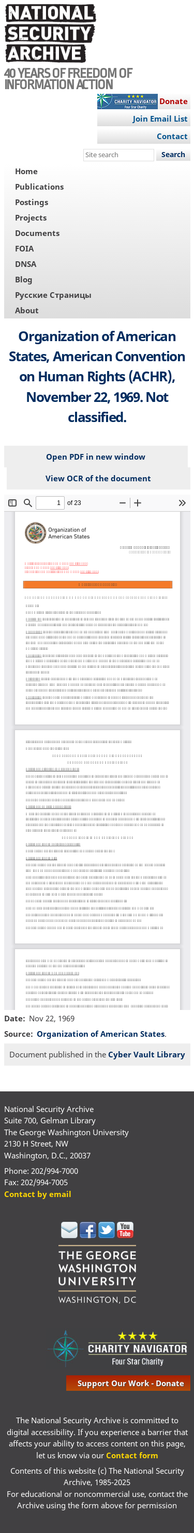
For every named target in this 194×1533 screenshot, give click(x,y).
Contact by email (37, 1194)
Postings (31, 202)
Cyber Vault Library (146, 1054)
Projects (31, 217)
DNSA (25, 264)
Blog (24, 279)
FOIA (24, 248)
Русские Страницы (53, 295)
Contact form (132, 1455)
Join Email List (160, 118)
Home (26, 171)
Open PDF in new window (95, 456)
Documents (37, 233)
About (27, 310)
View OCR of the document (98, 478)
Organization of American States (101, 1034)
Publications (39, 186)
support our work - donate (131, 1383)
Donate (173, 101)
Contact (172, 136)
